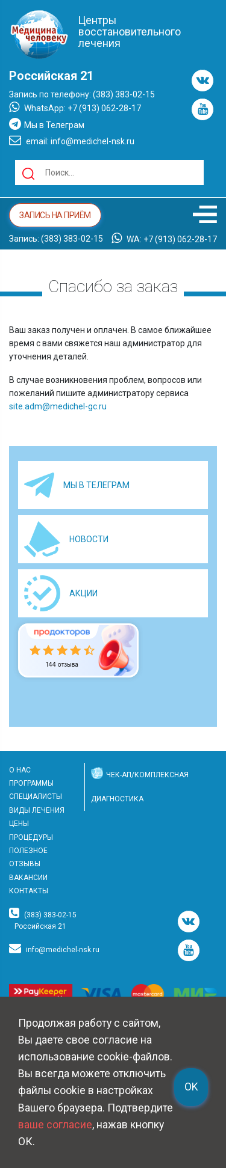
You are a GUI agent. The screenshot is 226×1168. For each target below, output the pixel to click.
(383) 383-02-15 (50, 915)
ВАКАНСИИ (28, 877)
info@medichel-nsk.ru (62, 950)
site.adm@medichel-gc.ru (58, 406)
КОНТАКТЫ (28, 891)
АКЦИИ (83, 593)
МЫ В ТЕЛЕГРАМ (96, 485)
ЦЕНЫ (19, 823)
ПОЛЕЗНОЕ (28, 850)
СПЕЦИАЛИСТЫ (35, 796)
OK (191, 1087)
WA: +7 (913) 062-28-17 (164, 238)
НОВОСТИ (88, 539)
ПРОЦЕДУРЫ (31, 837)
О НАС (20, 770)
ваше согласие (55, 1125)
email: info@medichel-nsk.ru (71, 140)
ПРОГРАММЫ (31, 783)
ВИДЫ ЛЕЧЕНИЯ (36, 810)
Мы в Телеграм (46, 124)
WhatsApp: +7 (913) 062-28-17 (75, 107)
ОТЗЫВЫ (24, 864)
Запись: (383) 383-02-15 (56, 238)
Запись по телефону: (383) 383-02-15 (82, 94)
